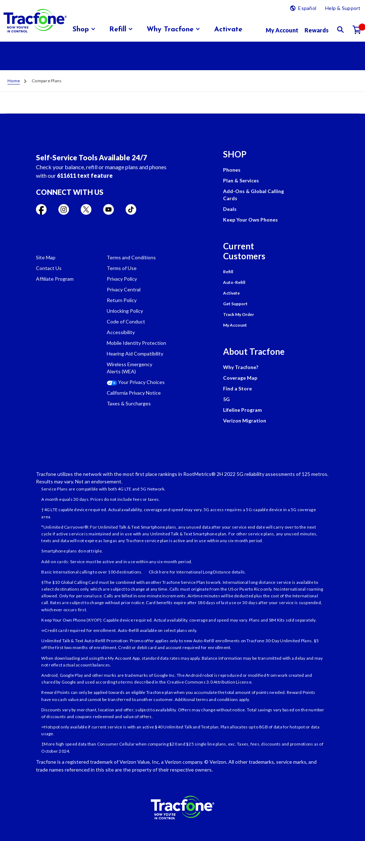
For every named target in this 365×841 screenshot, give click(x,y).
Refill (228, 271)
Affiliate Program (55, 279)
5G (226, 399)
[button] (85, 30)
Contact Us (49, 268)
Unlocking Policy (125, 311)
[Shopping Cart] (357, 30)
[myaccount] (282, 30)
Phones (231, 170)
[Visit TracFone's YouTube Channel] (108, 211)
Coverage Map (240, 378)
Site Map (45, 257)
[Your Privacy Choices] (136, 384)
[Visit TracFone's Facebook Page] (41, 211)
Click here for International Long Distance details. (197, 572)
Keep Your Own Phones (250, 220)
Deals (230, 209)
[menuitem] (85, 30)
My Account (235, 325)
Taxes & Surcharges (129, 403)
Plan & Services (241, 180)
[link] (229, 30)
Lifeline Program (242, 410)
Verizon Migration (244, 420)
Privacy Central (124, 289)
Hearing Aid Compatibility (135, 354)
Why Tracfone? (240, 367)
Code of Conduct (126, 321)
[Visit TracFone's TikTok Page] (131, 211)
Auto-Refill (234, 282)
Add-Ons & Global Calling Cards (253, 194)
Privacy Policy (122, 279)
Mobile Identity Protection (136, 343)
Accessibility (121, 332)
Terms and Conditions (131, 257)
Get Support (235, 303)
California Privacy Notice (134, 393)
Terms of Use (122, 268)
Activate (231, 293)
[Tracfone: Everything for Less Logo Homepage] (35, 20)
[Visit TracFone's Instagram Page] (63, 211)
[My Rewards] (317, 30)
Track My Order (238, 314)
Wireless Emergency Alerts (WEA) (129, 367)
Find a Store (237, 388)
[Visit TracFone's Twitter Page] (86, 211)
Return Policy (122, 300)
